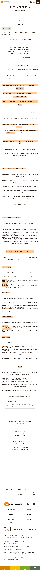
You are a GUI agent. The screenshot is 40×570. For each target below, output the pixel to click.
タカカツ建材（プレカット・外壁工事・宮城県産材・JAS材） (14, 541)
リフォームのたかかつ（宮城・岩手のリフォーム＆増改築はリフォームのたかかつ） (18, 557)
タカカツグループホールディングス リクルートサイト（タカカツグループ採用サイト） (18, 537)
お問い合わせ (29, 517)
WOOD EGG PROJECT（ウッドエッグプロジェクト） (13, 538)
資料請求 (29, 514)
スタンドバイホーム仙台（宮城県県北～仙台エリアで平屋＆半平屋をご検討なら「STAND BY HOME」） (19, 554)
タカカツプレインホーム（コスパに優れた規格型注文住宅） (14, 549)
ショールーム (11, 517)
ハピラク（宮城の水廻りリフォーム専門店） (11, 559)
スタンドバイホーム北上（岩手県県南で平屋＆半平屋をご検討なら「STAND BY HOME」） (19, 552)
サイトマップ (11, 522)
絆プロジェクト (11, 519)
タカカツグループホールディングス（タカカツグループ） (13, 535)
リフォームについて (11, 512)
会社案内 (29, 509)
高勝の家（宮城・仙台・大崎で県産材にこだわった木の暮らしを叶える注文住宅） (17, 546)
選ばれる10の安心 (11, 509)
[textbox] (20, 414)
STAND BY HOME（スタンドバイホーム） (11, 543)
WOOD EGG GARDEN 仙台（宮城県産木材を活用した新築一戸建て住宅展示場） (17, 547)
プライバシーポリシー (29, 519)
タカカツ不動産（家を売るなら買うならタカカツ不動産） (13, 563)
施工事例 (11, 514)
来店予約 (29, 512)
